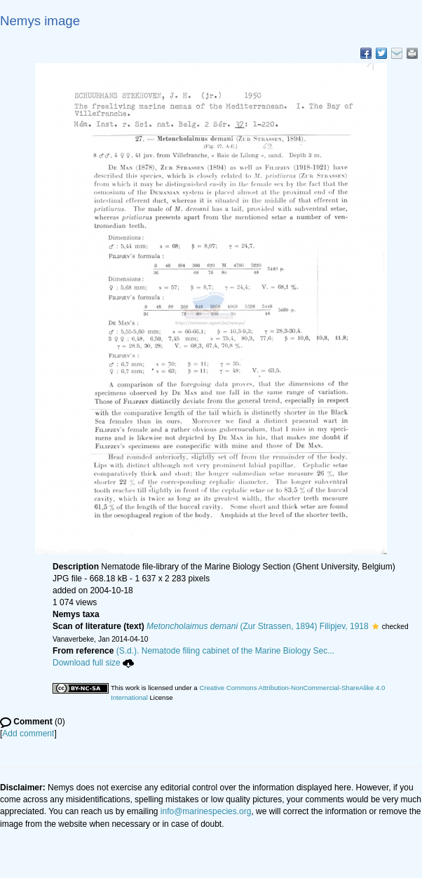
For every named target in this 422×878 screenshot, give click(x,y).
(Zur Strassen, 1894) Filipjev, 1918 (258, 626)
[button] (375, 626)
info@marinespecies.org (206, 811)
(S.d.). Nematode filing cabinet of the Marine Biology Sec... (225, 651)
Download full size (93, 663)
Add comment (28, 733)
